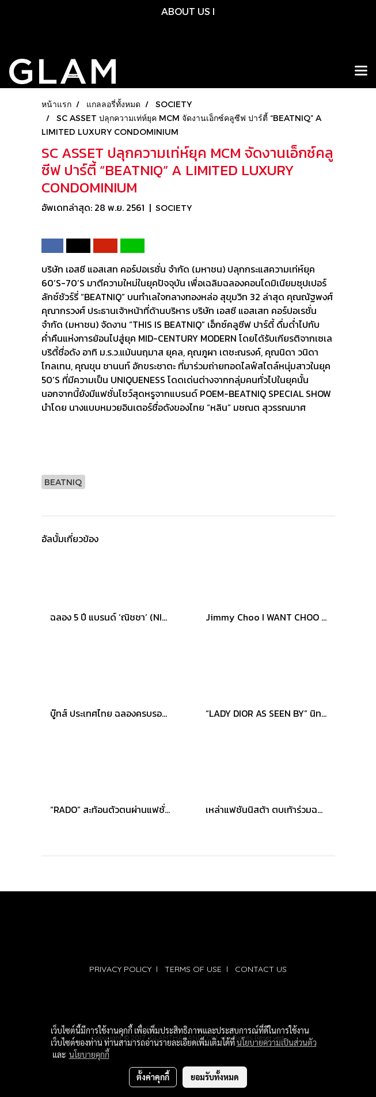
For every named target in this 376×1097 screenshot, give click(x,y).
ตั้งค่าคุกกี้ (152, 1077)
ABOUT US (185, 11)
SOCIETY (173, 208)
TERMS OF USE (193, 969)
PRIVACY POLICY (120, 969)
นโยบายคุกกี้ (89, 1054)
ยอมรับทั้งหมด (215, 1077)
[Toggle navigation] (361, 71)
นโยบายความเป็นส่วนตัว (277, 1042)
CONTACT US (261, 969)
